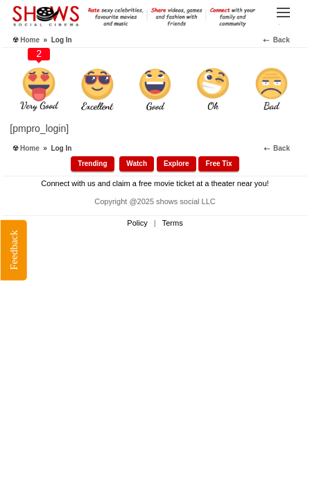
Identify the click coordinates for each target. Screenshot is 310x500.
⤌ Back (283, 40)
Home (30, 40)
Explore (176, 163)
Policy (137, 223)
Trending (92, 163)
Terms (172, 223)
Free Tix (218, 163)
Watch (136, 163)
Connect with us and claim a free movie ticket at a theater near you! (154, 183)
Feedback (13, 249)
